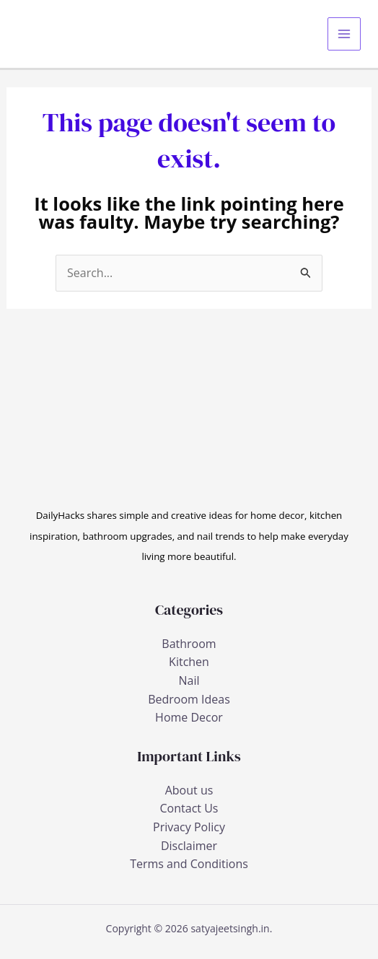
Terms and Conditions (189, 864)
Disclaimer (189, 846)
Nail (188, 680)
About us (189, 790)
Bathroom (189, 644)
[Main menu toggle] (344, 34)
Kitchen (189, 662)
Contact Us (189, 808)
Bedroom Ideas (189, 699)
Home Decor (189, 717)
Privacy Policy (189, 827)
